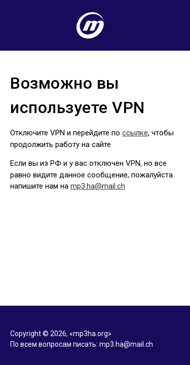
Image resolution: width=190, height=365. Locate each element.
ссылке (135, 132)
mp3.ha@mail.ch (97, 186)
